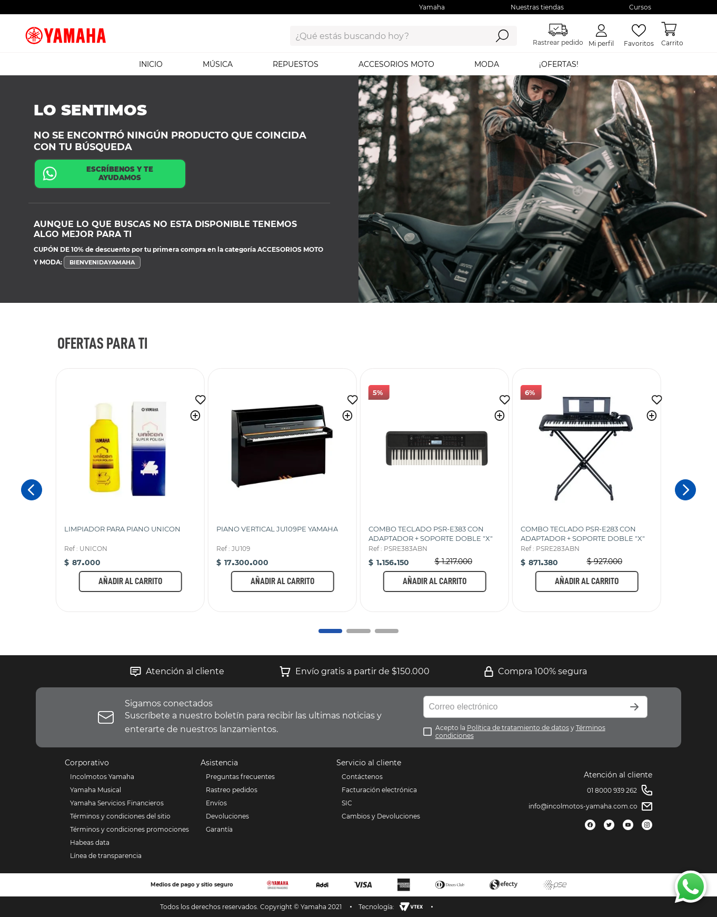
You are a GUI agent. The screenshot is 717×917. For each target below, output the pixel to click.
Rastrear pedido (558, 35)
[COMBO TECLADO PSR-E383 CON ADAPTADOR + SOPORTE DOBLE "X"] (435, 490)
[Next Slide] (685, 489)
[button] (195, 415)
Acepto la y (520, 731)
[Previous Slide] (31, 489)
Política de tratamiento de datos (518, 728)
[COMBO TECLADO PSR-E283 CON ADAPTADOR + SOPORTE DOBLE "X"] (587, 490)
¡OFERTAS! (559, 64)
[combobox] (381, 36)
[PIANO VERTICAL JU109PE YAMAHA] (282, 490)
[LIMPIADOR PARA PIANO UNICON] (130, 490)
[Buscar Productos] (502, 36)
